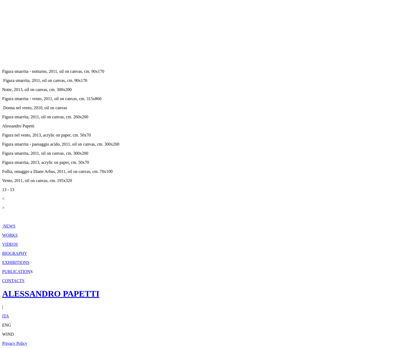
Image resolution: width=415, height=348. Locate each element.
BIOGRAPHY (14, 253)
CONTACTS (13, 280)
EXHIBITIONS (15, 262)
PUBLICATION (16, 271)
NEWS (8, 226)
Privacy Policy (14, 343)
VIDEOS (10, 244)
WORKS (10, 235)
